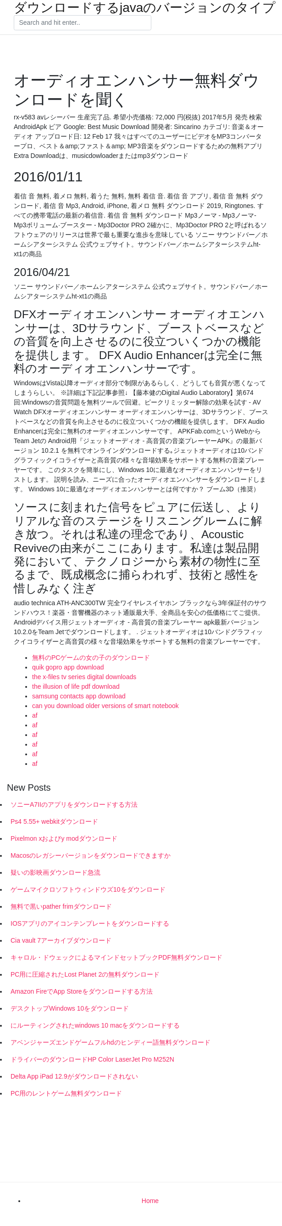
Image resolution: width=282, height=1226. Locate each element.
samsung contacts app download (79, 696)
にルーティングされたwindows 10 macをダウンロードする (95, 1025)
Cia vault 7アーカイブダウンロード (61, 940)
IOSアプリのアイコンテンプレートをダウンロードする (90, 923)
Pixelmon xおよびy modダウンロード (64, 838)
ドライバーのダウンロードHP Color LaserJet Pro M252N (92, 1059)
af (35, 715)
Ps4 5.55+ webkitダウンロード (54, 821)
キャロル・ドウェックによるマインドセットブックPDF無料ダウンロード (116, 957)
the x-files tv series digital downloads (84, 676)
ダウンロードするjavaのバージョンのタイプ (145, 7)
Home (150, 1200)
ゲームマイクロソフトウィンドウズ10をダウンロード (88, 889)
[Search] (82, 23)
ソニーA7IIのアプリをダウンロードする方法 (74, 804)
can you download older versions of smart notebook (105, 705)
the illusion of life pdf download (76, 686)
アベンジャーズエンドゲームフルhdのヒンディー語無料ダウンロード (110, 1042)
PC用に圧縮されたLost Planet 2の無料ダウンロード (85, 974)
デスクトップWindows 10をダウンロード (70, 1008)
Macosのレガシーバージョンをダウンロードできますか (91, 855)
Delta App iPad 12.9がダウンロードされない (74, 1076)
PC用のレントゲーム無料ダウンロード (66, 1093)
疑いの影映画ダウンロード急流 (55, 872)
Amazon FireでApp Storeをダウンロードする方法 (82, 991)
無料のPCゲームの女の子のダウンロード (91, 657)
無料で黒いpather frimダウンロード (61, 906)
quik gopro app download (68, 667)
